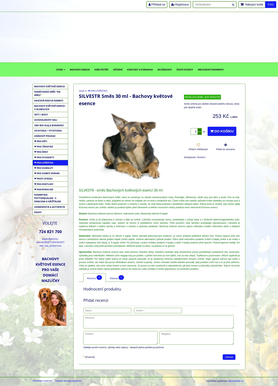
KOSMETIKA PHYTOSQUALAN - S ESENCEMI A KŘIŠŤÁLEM (47, 198)
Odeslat (229, 357)
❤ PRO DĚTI (40, 141)
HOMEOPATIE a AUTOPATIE (49, 206)
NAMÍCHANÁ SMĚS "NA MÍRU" (47, 93)
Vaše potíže (101, 69)
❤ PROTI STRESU (43, 178)
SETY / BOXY (41, 114)
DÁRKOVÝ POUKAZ (44, 136)
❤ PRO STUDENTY (44, 157)
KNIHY (38, 212)
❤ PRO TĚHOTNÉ (43, 146)
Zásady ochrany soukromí (68, 380)
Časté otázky (184, 69)
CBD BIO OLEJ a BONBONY (49, 125)
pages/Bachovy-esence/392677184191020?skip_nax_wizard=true (50, 242)
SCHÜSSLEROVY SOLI (45, 119)
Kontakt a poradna (140, 69)
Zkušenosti (164, 69)
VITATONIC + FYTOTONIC (48, 130)
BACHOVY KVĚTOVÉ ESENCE (49, 86)
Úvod (60, 69)
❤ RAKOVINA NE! (43, 189)
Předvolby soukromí (43, 380)
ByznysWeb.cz (236, 381)
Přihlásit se (157, 4)
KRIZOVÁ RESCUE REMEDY (48, 100)
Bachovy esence (80, 69)
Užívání (118, 69)
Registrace (180, 4)
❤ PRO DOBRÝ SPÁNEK (47, 173)
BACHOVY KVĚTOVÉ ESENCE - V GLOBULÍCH (50, 107)
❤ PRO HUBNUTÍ (43, 168)
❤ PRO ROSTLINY (43, 184)
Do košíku (222, 131)
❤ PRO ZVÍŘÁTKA (43, 162)
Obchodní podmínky (211, 69)
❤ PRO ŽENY (41, 151)
